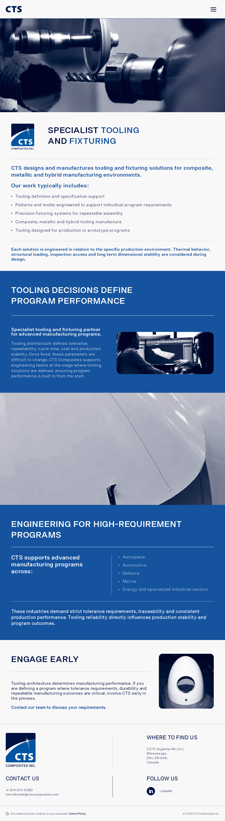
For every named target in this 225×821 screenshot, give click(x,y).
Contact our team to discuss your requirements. (58, 707)
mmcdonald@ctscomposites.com (32, 794)
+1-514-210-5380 (19, 790)
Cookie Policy (77, 813)
